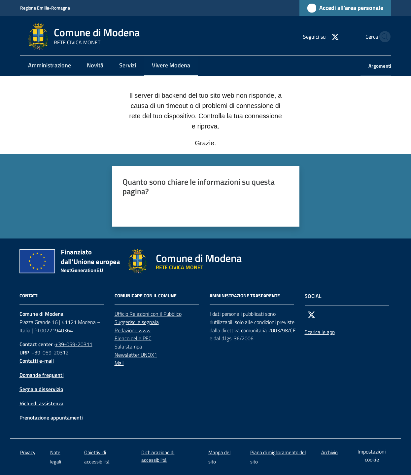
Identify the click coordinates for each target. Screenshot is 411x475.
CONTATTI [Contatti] (29, 295)
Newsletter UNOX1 (136, 355)
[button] (383, 37)
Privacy (27, 452)
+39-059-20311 (73, 344)
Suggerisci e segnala (137, 322)
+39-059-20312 (50, 352)
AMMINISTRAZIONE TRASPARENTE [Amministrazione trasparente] (245, 295)
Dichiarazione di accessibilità (157, 456)
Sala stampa (128, 346)
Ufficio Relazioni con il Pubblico (148, 314)
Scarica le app (320, 332)
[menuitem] (49, 66)
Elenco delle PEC (133, 338)
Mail (119, 363)
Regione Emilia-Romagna (45, 7)
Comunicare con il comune (146, 295)
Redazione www (133, 330)
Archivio (329, 452)
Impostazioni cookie (372, 456)
